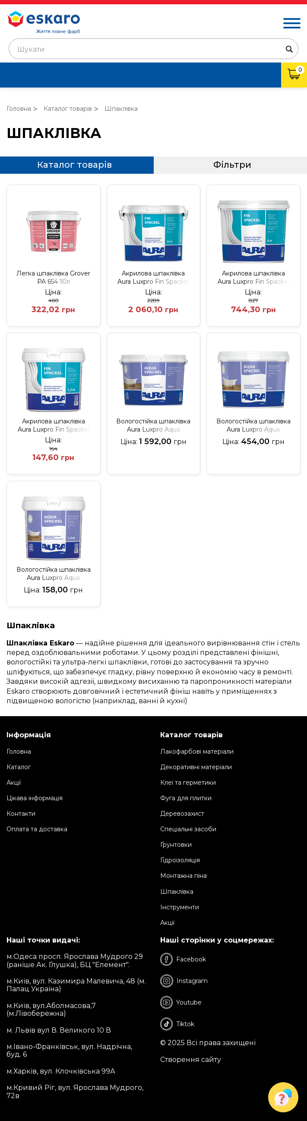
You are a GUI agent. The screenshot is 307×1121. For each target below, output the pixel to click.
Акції (13, 782)
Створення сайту (190, 1060)
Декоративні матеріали (196, 767)
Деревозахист (182, 813)
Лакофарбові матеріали (197, 751)
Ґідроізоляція (180, 860)
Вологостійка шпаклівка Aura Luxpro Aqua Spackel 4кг (253, 425)
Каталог (18, 767)
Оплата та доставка (36, 829)
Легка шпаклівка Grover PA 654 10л (53, 277)
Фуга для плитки (186, 798)
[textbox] (153, 49)
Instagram (184, 980)
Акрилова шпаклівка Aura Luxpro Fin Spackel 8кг (253, 277)
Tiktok (177, 1024)
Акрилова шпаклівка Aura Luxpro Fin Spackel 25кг (153, 277)
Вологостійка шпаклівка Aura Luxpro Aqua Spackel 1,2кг (53, 574)
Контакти (20, 813)
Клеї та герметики (188, 782)
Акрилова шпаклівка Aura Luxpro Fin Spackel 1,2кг (53, 425)
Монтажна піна (183, 875)
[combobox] (153, 48)
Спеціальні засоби (188, 829)
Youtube (181, 1002)
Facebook (183, 959)
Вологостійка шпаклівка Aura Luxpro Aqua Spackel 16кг (153, 425)
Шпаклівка (176, 891)
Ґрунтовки (176, 844)
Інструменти (179, 907)
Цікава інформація (34, 798)
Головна (18, 751)
